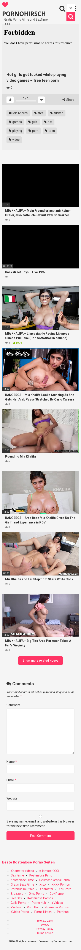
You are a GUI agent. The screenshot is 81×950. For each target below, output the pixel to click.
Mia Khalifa (18, 113)
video (14, 139)
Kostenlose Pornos (40, 898)
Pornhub (63, 912)
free (39, 113)
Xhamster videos (22, 871)
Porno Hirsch (43, 912)
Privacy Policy (45, 928)
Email (11, 780)
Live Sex (16, 898)
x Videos (57, 902)
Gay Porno (57, 893)
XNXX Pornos (61, 884)
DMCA (45, 924)
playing (15, 130)
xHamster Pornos (57, 907)
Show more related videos (40, 660)
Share (68, 99)
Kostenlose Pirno (40, 875)
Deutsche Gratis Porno (54, 880)
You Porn (65, 889)
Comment (13, 705)
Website (11, 798)
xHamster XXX (49, 871)
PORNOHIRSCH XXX (24, 9)
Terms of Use (45, 933)
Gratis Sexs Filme (22, 884)
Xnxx (43, 884)
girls (33, 122)
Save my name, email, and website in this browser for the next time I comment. (40, 824)
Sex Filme (17, 875)
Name (11, 761)
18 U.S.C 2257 (45, 920)
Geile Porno (18, 902)
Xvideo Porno (20, 912)
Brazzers (17, 893)
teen (50, 130)
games (15, 122)
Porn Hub (33, 907)
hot (48, 122)
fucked (56, 113)
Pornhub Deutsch (22, 889)
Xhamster (46, 889)
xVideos (16, 907)
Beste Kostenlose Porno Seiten (28, 862)
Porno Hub (39, 902)
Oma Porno (36, 893)
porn (33, 130)
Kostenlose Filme (22, 880)
